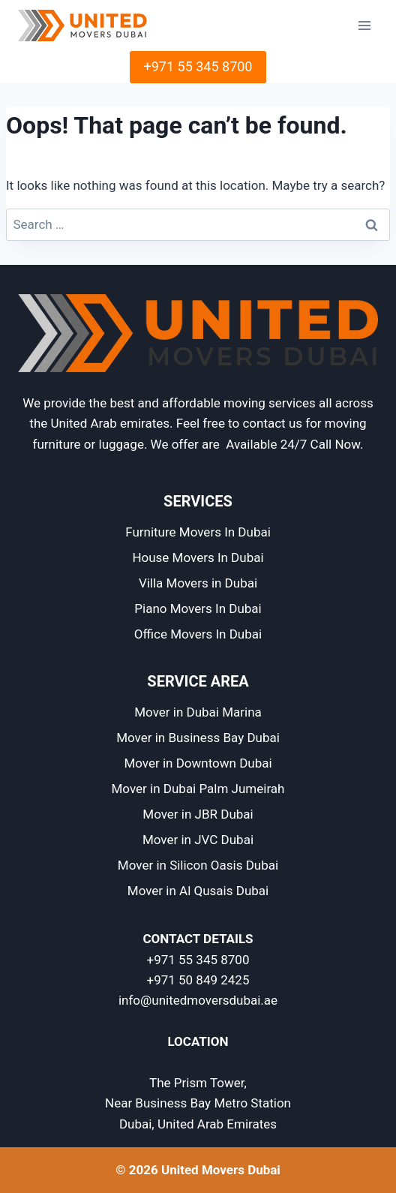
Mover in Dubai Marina (198, 712)
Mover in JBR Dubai (197, 814)
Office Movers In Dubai (198, 634)
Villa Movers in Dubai (198, 582)
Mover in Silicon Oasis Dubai (198, 865)
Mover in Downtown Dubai (198, 763)
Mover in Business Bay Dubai (198, 737)
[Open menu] (364, 25)
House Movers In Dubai (197, 557)
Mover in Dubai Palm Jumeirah (198, 788)
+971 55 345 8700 (197, 66)
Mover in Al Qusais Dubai (198, 890)
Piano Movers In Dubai (197, 608)
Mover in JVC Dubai (198, 839)
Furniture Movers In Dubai (198, 531)
